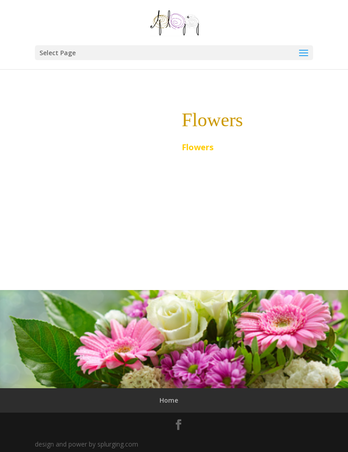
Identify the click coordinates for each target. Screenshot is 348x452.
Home (169, 400)
